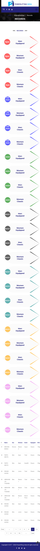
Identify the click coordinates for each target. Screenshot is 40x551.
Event (25, 442)
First (2, 529)
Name (6, 442)
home (10, 15)
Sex (13, 442)
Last (32, 533)
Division (20, 442)
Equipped (33, 442)
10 (19, 533)
